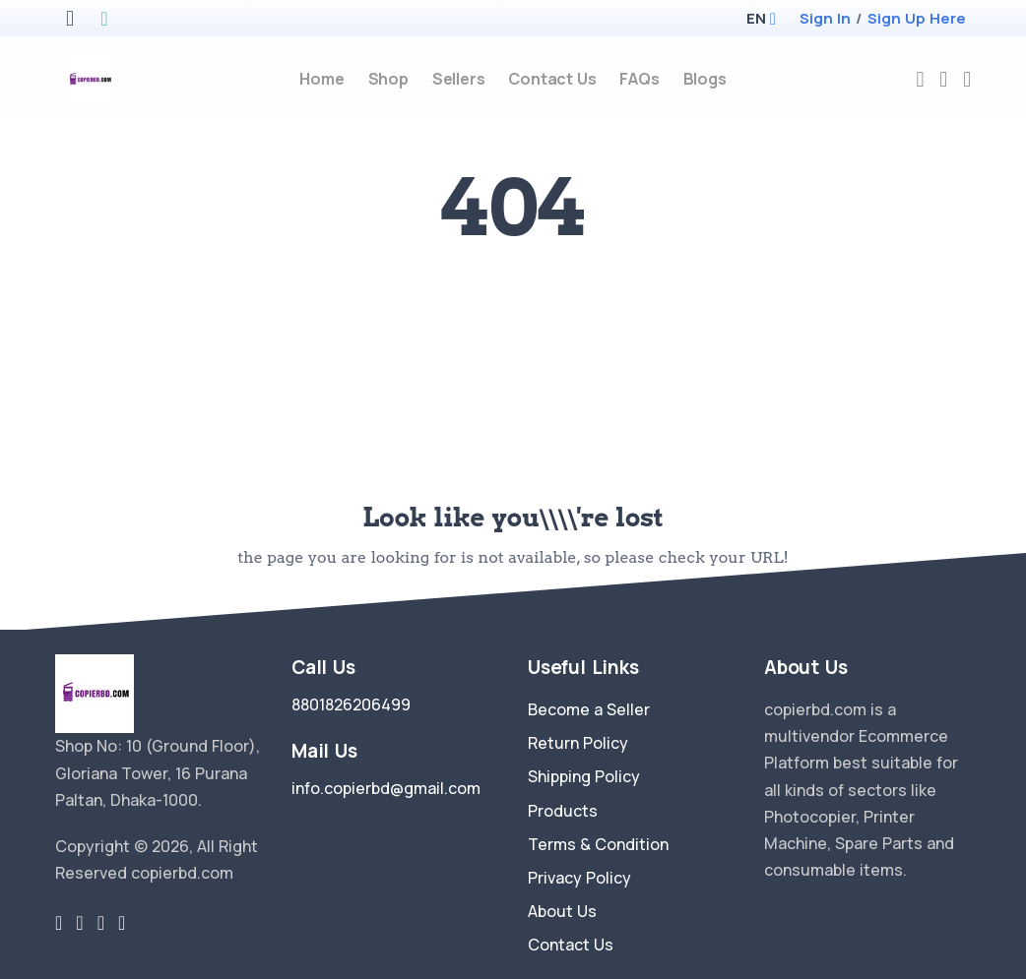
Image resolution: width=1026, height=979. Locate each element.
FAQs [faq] (639, 79)
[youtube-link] (121, 923)
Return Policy (578, 743)
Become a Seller (589, 709)
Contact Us (570, 944)
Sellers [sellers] (458, 79)
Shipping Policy (584, 776)
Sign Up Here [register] (916, 18)
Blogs (705, 79)
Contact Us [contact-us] (552, 79)
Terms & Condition (598, 844)
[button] (755, 18)
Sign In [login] (825, 18)
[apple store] (70, 20)
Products (563, 811)
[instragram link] (100, 923)
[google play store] (103, 20)
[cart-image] (967, 79)
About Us (562, 911)
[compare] (943, 79)
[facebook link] (79, 923)
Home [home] (321, 79)
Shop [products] (388, 79)
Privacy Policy (579, 877)
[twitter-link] (58, 923)
